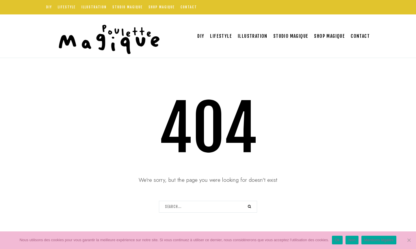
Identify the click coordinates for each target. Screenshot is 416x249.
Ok (337, 240)
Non (352, 240)
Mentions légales (379, 240)
